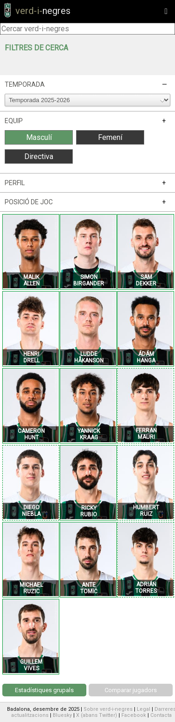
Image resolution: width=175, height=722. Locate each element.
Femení (110, 137)
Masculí (39, 137)
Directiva (38, 156)
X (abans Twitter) (96, 715)
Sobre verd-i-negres (108, 709)
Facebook (133, 715)
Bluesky (62, 715)
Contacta (161, 715)
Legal (143, 709)
